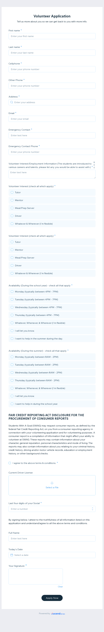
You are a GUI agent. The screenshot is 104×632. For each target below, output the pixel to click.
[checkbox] (52, 193)
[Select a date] (53, 555)
